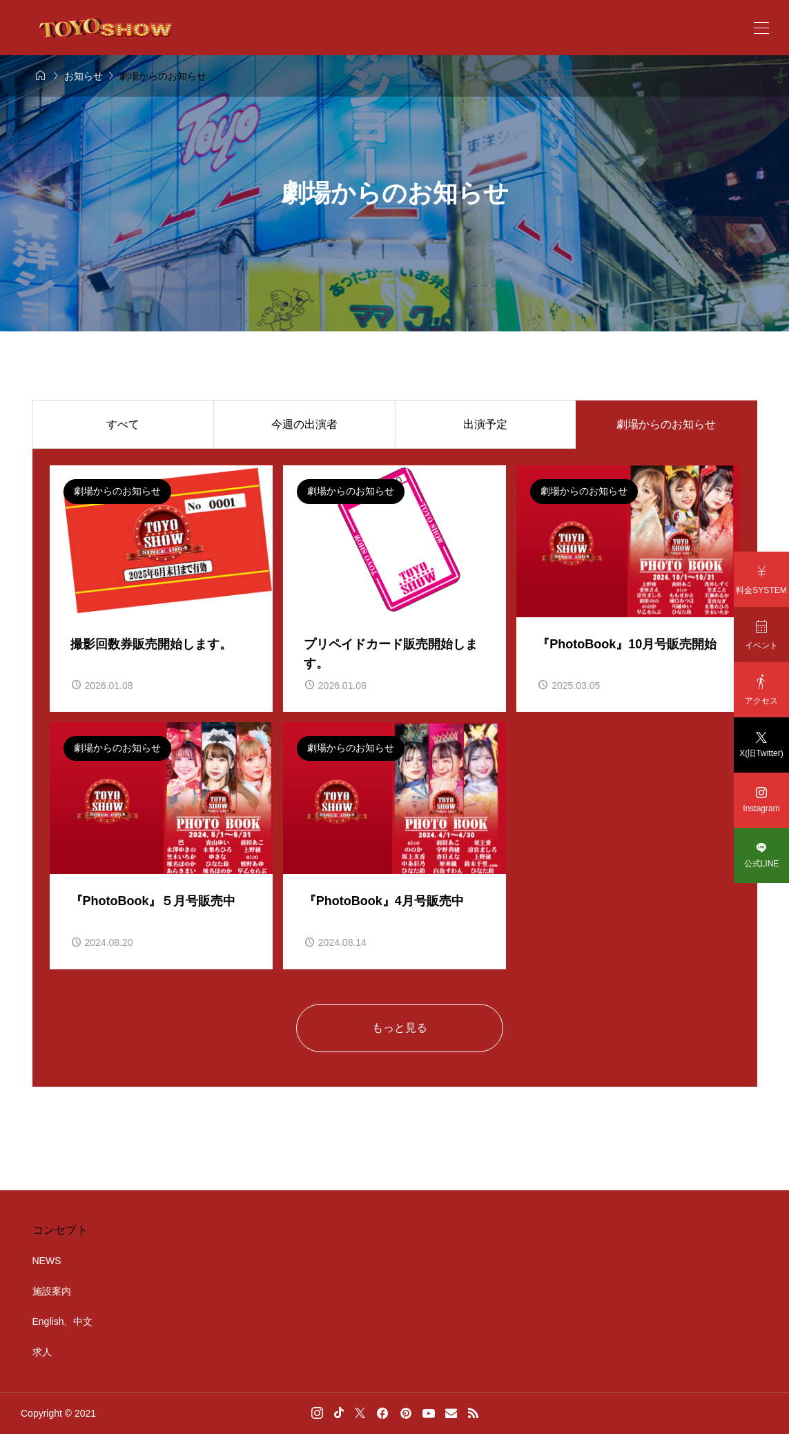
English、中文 (62, 1321)
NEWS (46, 1260)
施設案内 (51, 1291)
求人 (42, 1351)
